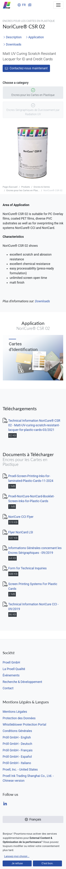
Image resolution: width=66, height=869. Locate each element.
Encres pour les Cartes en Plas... (23, 190)
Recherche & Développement (22, 682)
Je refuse (17, 863)
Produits (25, 187)
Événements (11, 675)
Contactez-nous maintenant (26, 68)
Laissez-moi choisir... (16, 856)
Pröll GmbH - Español (17, 756)
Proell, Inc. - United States (20, 769)
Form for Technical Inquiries (27, 568)
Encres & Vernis (42, 187)
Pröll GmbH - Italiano (17, 763)
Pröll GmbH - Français (18, 750)
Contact (8, 688)
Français (33, 819)
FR (22, 5)
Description (12, 37)
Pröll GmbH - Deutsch (17, 744)
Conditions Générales (17, 731)
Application (35, 37)
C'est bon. (47, 863)
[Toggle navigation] (58, 5)
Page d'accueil (10, 187)
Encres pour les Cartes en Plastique (33, 93)
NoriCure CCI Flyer (20, 517)
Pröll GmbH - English (17, 737)
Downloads (12, 44)
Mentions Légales (15, 711)
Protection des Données (19, 718)
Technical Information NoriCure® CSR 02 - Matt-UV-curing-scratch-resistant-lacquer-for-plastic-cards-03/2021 (34, 425)
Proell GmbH (11, 662)
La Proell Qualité (14, 669)
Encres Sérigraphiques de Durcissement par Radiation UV (33, 110)
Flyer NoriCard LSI (20, 532)
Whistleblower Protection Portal (24, 724)
